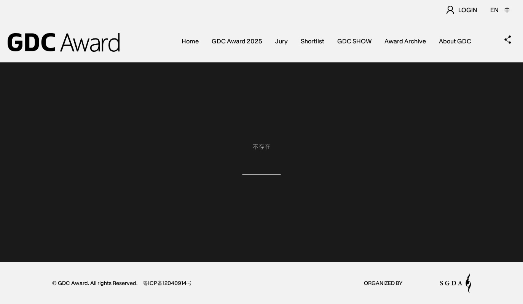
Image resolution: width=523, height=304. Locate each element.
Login (461, 10)
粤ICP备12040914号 (167, 283)
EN (494, 10)
